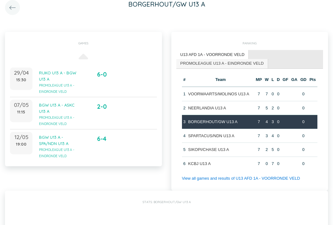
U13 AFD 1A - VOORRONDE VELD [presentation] (212, 54)
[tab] (212, 55)
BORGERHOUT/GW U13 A (213, 121)
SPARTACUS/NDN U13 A (211, 135)
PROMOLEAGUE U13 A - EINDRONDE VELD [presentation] (222, 63)
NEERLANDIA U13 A (207, 108)
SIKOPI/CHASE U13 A (208, 149)
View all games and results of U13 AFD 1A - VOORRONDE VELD (241, 178)
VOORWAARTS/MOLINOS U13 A (218, 94)
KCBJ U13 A (199, 163)
